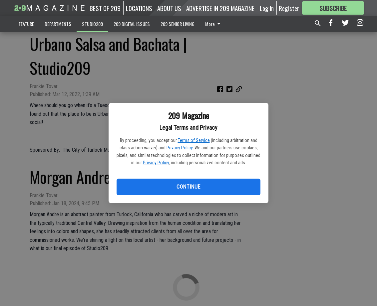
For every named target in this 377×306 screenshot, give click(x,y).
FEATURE (26, 23)
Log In (267, 8)
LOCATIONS (139, 8)
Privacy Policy (179, 147)
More (214, 24)
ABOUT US (169, 8)
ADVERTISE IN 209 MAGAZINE (220, 8)
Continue (188, 187)
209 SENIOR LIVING (177, 23)
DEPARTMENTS (58, 23)
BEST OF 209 (105, 8)
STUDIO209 (92, 23)
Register (289, 8)
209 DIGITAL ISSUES (132, 23)
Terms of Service (194, 140)
